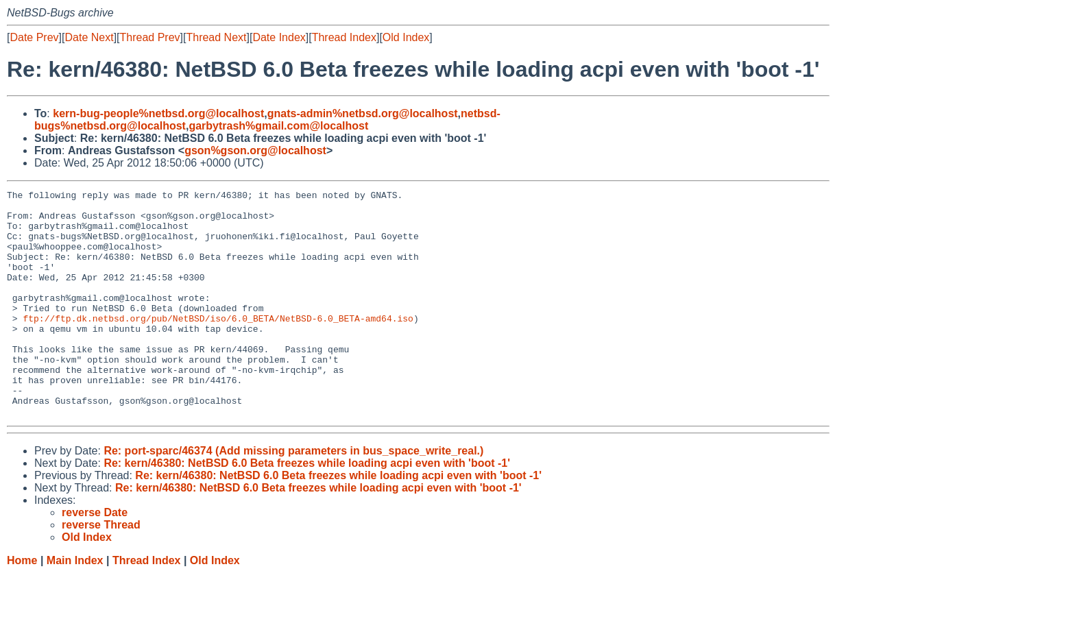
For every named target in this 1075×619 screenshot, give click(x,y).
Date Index (278, 37)
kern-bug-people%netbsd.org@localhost (158, 113)
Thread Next (216, 37)
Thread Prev (150, 37)
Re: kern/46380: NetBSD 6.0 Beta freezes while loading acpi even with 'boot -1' (307, 508)
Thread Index (344, 37)
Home (22, 605)
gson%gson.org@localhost (255, 150)
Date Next (88, 37)
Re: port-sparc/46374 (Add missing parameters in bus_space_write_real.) (293, 496)
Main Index (75, 605)
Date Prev (34, 37)
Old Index (406, 37)
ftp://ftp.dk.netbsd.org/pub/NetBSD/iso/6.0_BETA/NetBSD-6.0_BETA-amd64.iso (218, 345)
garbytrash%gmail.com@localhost (278, 126)
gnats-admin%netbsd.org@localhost (362, 113)
